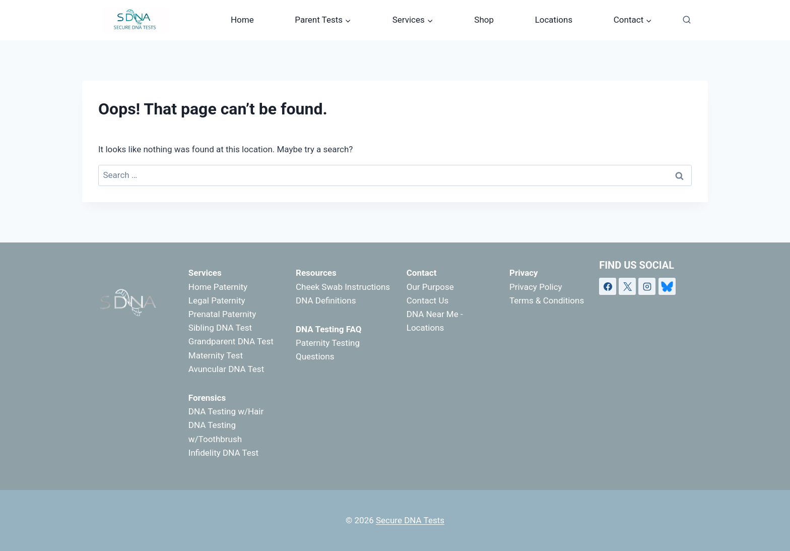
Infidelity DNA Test (223, 453)
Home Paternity (217, 287)
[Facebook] (607, 286)
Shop (484, 20)
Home (242, 20)
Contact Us (427, 300)
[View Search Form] (687, 20)
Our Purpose (430, 287)
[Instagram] (646, 286)
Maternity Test (215, 355)
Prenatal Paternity (222, 314)
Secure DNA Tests (410, 520)
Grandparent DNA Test (231, 341)
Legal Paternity (216, 300)
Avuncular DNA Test (226, 369)
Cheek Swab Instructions (343, 287)
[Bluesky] (667, 286)
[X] (627, 286)
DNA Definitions (326, 300)
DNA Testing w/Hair (226, 411)
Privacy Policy (535, 287)
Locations (554, 20)
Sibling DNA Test (220, 328)
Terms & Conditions (546, 300)
